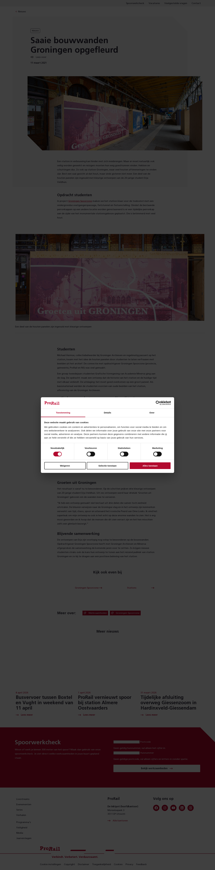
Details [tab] (107, 412)
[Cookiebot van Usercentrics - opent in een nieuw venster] (158, 403)
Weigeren (65, 465)
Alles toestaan (150, 465)
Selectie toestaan (107, 465)
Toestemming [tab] (63, 412)
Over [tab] (151, 412)
